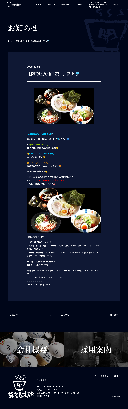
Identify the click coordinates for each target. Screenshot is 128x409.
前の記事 (14, 314)
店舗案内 (65, 4)
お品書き (51, 4)
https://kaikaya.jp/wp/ (38, 284)
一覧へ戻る (64, 314)
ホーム (10, 40)
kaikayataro (115, 396)
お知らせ (19, 40)
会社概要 (79, 4)
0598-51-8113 (101, 2)
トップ (38, 4)
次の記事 (114, 314)
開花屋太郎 (41, 379)
